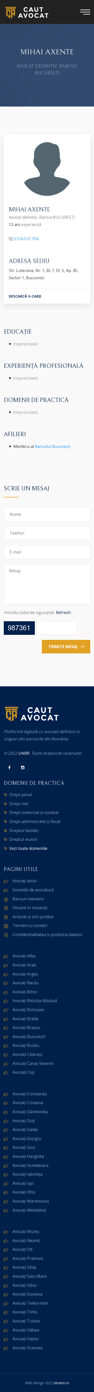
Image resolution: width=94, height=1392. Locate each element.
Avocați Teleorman (30, 1303)
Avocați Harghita (28, 1156)
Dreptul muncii (23, 839)
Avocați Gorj (24, 1147)
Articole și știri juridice (33, 916)
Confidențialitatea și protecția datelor (47, 934)
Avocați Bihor (25, 992)
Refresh (63, 612)
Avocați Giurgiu (27, 1138)
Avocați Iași (23, 1183)
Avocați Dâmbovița (30, 1111)
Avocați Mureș (26, 1231)
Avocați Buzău (26, 1045)
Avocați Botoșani (28, 1009)
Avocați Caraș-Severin (33, 1063)
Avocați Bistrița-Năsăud (35, 1000)
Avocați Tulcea (26, 1321)
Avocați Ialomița (27, 1174)
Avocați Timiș (25, 1312)
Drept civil (18, 803)
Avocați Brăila (25, 1018)
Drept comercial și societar (34, 812)
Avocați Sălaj (24, 1267)
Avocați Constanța (30, 1094)
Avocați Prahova (28, 1258)
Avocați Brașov (26, 1027)
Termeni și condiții (30, 925)
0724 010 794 (26, 239)
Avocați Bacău (26, 983)
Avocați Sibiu (24, 1285)
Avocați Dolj (24, 1120)
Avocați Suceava (27, 1294)
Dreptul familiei (23, 830)
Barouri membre (28, 899)
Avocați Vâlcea (26, 1330)
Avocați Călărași (27, 1054)
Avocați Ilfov (24, 1192)
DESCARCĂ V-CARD (25, 296)
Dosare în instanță (30, 907)
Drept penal (20, 794)
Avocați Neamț (26, 1240)
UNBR (23, 753)
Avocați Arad (24, 965)
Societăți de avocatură (33, 890)
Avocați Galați (25, 1129)
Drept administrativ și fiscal (34, 821)
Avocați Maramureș (31, 1201)
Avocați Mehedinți (29, 1210)
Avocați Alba (24, 956)
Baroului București (52, 446)
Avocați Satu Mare (30, 1276)
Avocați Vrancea (27, 1348)
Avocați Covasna (28, 1102)
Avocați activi (25, 881)
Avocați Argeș (25, 974)
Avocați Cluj (23, 1072)
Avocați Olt (23, 1249)
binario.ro (61, 1382)
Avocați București (29, 1036)
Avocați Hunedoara (30, 1165)
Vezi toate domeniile (28, 848)
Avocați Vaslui (25, 1339)
